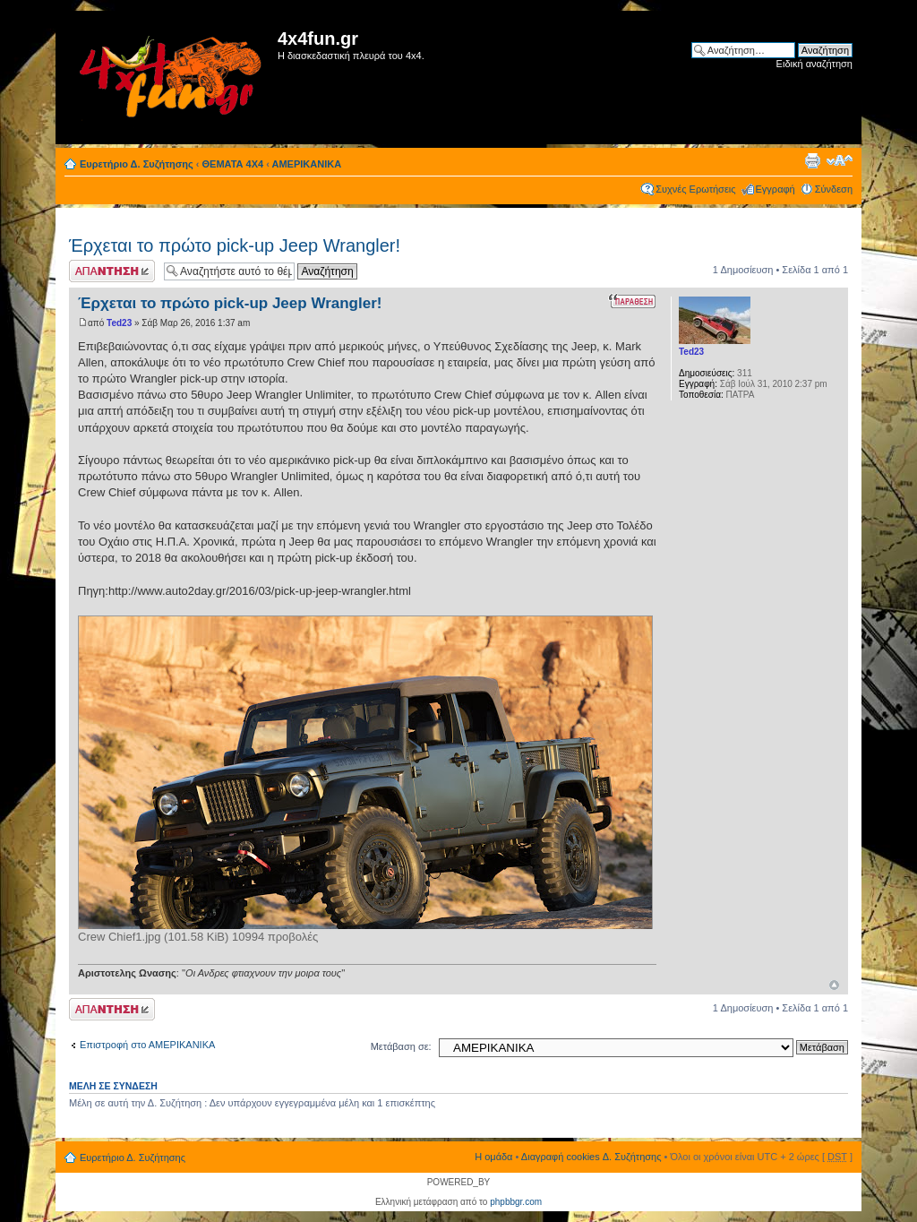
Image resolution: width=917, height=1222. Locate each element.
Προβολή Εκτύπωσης (812, 160)
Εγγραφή (775, 189)
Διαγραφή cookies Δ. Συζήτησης (591, 1156)
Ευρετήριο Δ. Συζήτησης (136, 164)
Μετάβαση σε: (401, 1046)
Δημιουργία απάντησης (112, 271)
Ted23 (119, 323)
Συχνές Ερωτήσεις (695, 189)
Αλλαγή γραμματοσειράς (840, 160)
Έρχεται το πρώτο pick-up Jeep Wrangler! (234, 245)
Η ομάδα (493, 1156)
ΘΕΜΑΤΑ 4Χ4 (233, 164)
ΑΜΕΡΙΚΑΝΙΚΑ (307, 164)
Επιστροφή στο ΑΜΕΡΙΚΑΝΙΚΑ (147, 1044)
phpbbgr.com (516, 1202)
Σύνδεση (834, 189)
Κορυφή (834, 985)
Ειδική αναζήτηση (814, 63)
